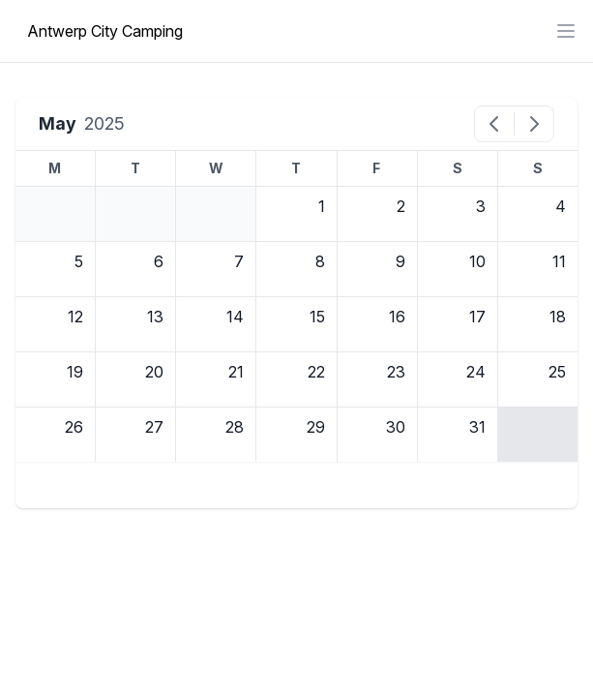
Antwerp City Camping (105, 31)
